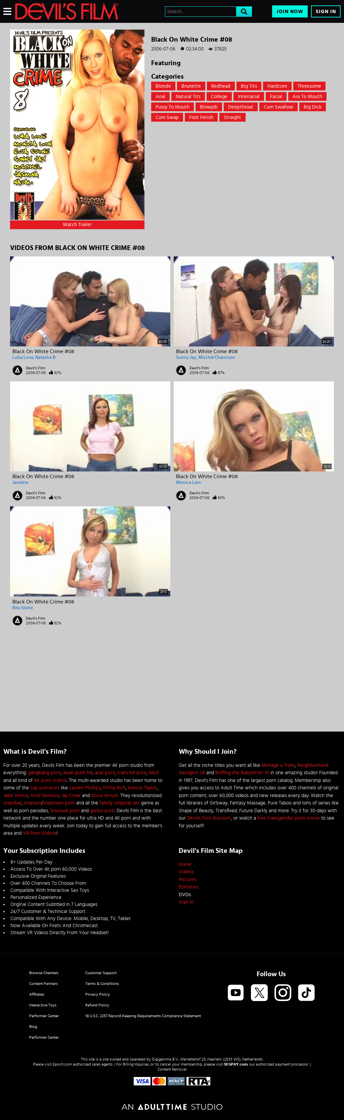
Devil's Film (35, 368)
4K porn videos (50, 780)
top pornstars (44, 787)
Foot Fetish (201, 117)
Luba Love (22, 357)
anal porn (105, 772)
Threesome (309, 86)
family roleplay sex (119, 802)
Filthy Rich (114, 787)
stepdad (12, 802)
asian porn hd (77, 772)
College (219, 96)
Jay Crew (71, 795)
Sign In (326, 11)
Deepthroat (240, 107)
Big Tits (249, 86)
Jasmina (20, 482)
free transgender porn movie (288, 818)
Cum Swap (167, 117)
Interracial (249, 96)
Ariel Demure (44, 795)
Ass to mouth (307, 96)
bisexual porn (65, 810)
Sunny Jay (186, 357)
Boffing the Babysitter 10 (242, 772)
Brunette (191, 86)
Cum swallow (278, 107)
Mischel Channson (216, 357)
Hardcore (277, 86)
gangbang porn (44, 772)
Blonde (163, 86)
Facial (276, 96)
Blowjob (209, 107)
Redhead (220, 86)
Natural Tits (188, 96)
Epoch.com (62, 1064)
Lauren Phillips (85, 787)
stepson (32, 802)
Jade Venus (15, 795)
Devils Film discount (209, 818)
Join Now (289, 11)
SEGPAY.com (236, 1064)
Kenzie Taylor (142, 787)
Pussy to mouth (172, 107)
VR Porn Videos (39, 833)
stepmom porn (59, 802)
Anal (160, 96)
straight (232, 117)
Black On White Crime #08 (43, 351)
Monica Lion (188, 482)
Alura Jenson (104, 795)
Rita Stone (22, 608)
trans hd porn (131, 772)
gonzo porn (102, 810)
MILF (154, 772)
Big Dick (312, 107)
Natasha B (45, 357)
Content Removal (172, 1069)
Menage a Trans (278, 765)
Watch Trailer (77, 224)
